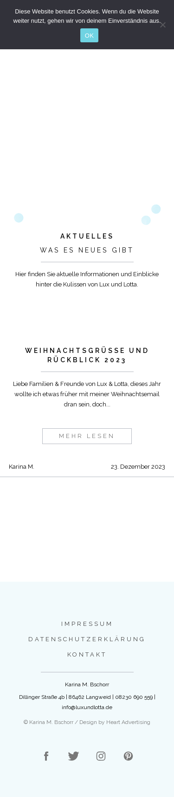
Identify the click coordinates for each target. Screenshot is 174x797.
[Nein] (162, 24)
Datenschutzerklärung (87, 639)
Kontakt (87, 654)
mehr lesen (87, 435)
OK (89, 35)
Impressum (87, 623)
